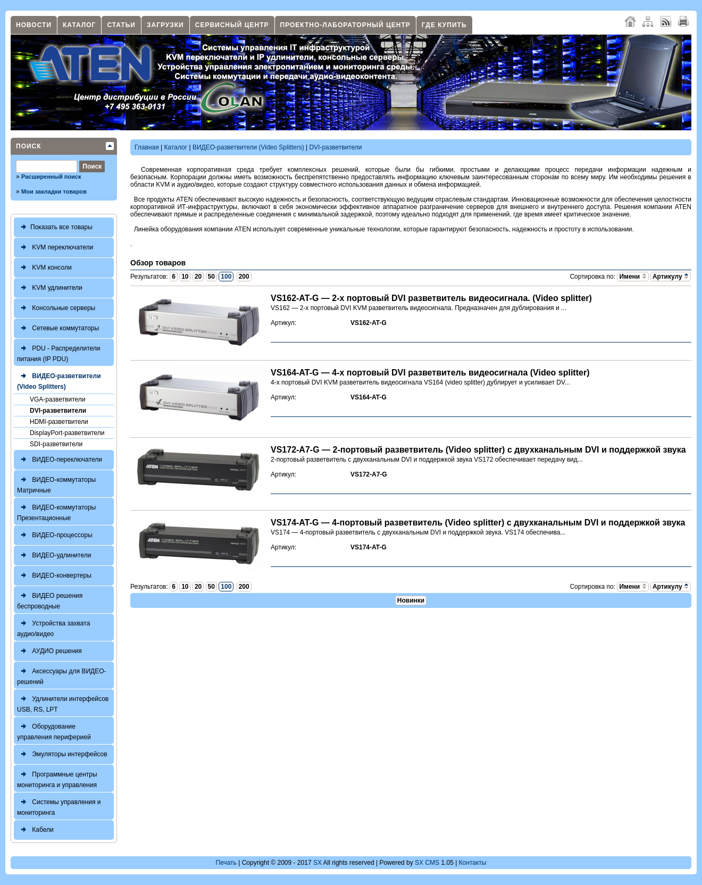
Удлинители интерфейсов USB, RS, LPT (62, 702)
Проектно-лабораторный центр (345, 25)
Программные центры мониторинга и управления (57, 778)
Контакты (473, 862)
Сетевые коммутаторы (58, 328)
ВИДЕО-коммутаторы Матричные (56, 483)
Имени (632, 276)
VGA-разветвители (57, 399)
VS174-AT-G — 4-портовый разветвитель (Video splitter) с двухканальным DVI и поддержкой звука (478, 522)
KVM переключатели (55, 247)
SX (317, 862)
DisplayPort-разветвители (67, 433)
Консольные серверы (56, 308)
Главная (147, 147)
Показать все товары (55, 227)
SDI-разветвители (56, 444)
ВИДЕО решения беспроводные (49, 599)
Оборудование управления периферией (54, 730)
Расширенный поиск (51, 176)
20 (198, 276)
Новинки (410, 600)
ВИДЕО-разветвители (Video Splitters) (59, 380)
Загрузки (165, 25)
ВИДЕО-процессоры (55, 535)
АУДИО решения (49, 651)
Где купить (444, 25)
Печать (226, 862)
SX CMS (427, 862)
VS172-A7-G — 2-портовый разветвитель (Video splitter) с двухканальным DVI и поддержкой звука (478, 449)
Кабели (35, 830)
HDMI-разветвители (59, 421)
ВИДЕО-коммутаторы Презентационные (56, 511)
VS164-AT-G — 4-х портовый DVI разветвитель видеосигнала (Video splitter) (430, 372)
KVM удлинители (49, 288)
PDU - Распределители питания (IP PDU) (59, 352)
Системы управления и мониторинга (59, 806)
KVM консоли (44, 267)
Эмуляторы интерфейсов (62, 754)
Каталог (79, 25)
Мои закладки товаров (54, 191)
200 (244, 276)
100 (226, 276)
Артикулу (671, 276)
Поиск (28, 146)
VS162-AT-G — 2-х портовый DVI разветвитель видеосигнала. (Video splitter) (431, 298)
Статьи (121, 25)
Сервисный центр (232, 25)
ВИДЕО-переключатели (59, 459)
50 (211, 276)
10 (184, 276)
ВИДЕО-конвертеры (54, 575)
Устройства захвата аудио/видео (53, 627)
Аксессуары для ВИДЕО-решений (61, 675)
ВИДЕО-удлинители (54, 555)
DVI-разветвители (58, 410)
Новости (34, 25)
